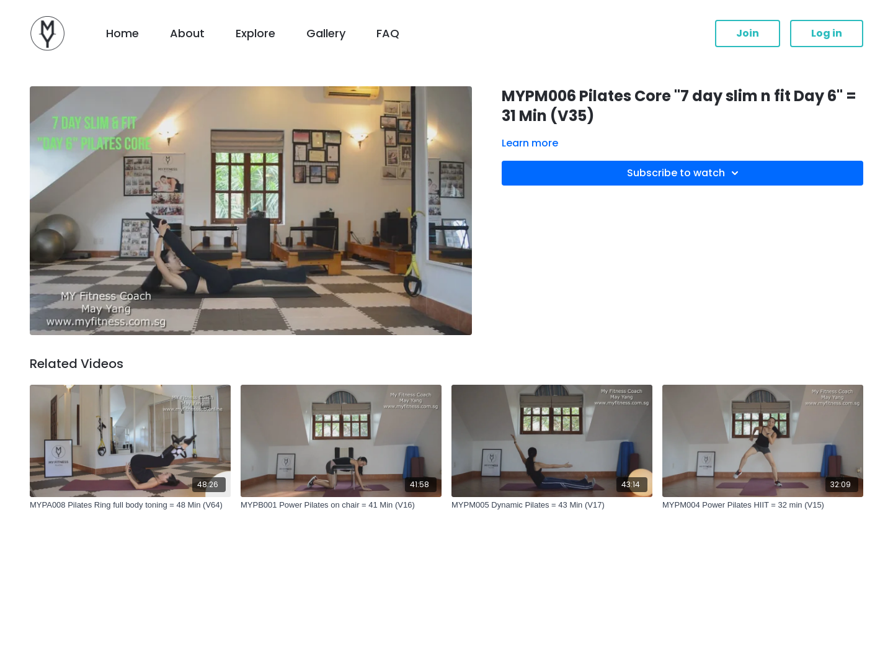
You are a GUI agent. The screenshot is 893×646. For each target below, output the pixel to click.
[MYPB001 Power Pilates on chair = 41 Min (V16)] (341, 505)
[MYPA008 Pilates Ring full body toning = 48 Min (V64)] (130, 505)
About (187, 33)
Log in (826, 33)
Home (122, 33)
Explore (255, 33)
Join (747, 33)
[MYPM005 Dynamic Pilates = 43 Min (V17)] (551, 505)
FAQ (387, 33)
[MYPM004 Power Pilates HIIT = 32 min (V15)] (762, 505)
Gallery (325, 33)
